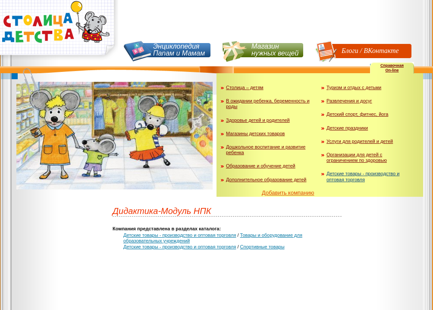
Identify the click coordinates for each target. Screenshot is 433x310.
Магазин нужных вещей (274, 50)
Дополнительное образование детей (266, 179)
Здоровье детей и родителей (258, 120)
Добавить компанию (288, 192)
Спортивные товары (262, 246)
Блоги (350, 50)
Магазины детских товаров (255, 133)
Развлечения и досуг (349, 100)
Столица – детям (245, 87)
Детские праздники (347, 127)
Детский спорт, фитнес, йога (357, 114)
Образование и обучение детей (260, 165)
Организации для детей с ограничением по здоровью (356, 157)
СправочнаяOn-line (392, 67)
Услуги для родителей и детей (359, 141)
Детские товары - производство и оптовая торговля (362, 176)
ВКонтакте (381, 50)
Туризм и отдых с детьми (353, 87)
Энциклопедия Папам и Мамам (179, 50)
